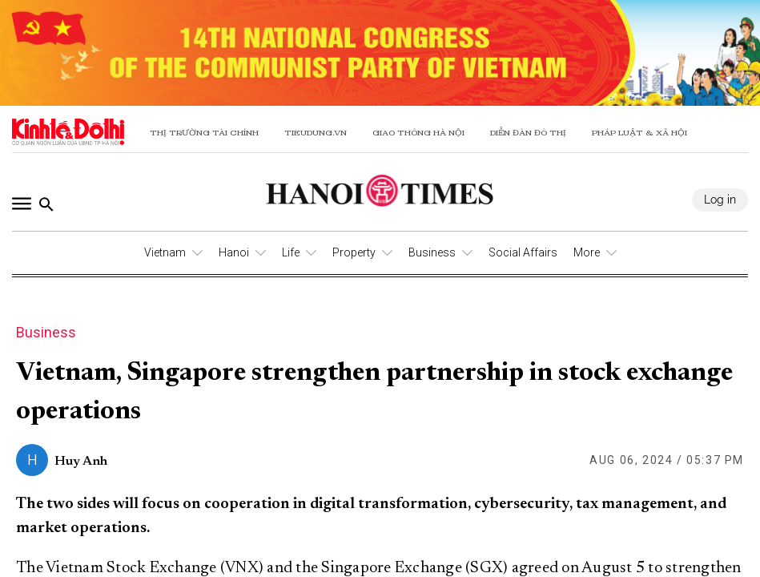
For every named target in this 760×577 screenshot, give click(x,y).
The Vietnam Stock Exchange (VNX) (139, 568)
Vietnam (165, 252)
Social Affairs (523, 252)
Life (291, 252)
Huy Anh (80, 461)
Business (432, 252)
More (586, 252)
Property (354, 252)
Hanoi (234, 252)
